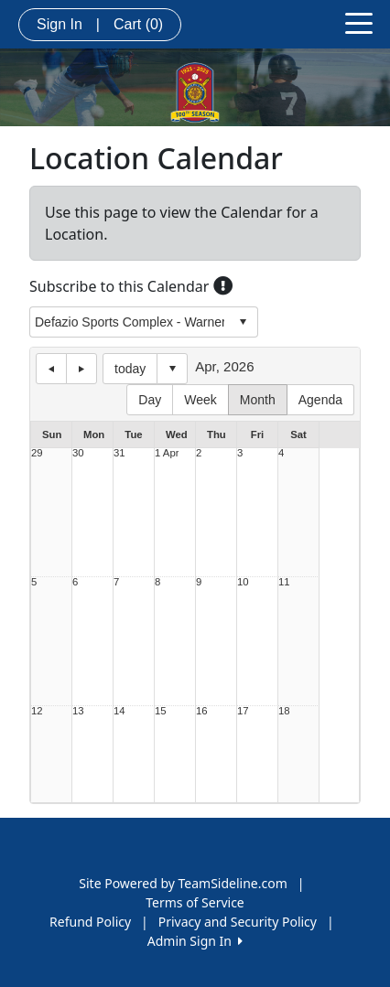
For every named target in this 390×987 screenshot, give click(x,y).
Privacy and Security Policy (237, 921)
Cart (138, 24)
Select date (172, 368)
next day (81, 368)
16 (202, 711)
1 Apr (167, 453)
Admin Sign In (195, 940)
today (130, 368)
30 (78, 453)
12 (37, 711)
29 (37, 453)
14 (119, 711)
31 (119, 453)
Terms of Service (195, 902)
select (242, 322)
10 (243, 582)
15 (161, 711)
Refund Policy (90, 921)
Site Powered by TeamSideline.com (183, 883)
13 (78, 711)
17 (243, 711)
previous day (51, 368)
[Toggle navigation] (359, 22)
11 (284, 582)
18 (284, 711)
